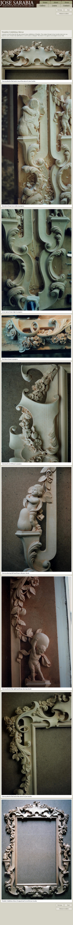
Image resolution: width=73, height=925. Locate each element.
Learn (54, 6)
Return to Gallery (64, 13)
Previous (60, 10)
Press (67, 2)
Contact (66, 6)
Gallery (42, 6)
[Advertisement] (23, 18)
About (56, 2)
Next (68, 10)
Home (45, 2)
